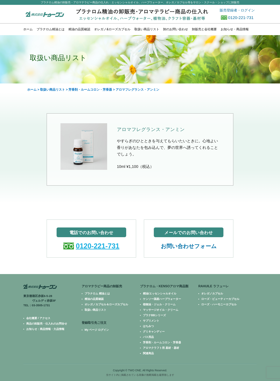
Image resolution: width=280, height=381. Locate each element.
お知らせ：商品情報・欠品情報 (45, 329)
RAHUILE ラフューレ (213, 286)
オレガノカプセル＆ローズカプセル (106, 304)
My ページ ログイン (97, 329)
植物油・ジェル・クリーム (159, 304)
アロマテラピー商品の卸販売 (102, 286)
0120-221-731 (237, 17)
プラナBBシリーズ (154, 315)
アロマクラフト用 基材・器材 (161, 347)
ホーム (28, 29)
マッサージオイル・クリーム (160, 309)
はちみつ (148, 326)
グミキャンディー (154, 331)
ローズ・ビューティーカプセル (220, 298)
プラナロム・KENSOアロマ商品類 (164, 286)
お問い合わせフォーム (189, 246)
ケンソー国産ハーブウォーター (162, 298)
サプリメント (151, 320)
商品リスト (146, 29)
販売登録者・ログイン (237, 10)
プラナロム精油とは (51, 29)
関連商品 (148, 353)
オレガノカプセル (212, 293)
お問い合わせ (175, 29)
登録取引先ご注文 (94, 322)
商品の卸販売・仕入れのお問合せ (46, 323)
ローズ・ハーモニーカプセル (219, 304)
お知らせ (235, 29)
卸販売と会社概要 (204, 29)
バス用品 (148, 336)
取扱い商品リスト (52, 89)
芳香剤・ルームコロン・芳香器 (90, 89)
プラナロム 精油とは (97, 293)
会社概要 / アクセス (38, 318)
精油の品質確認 (79, 29)
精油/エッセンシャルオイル (159, 293)
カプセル (112, 29)
